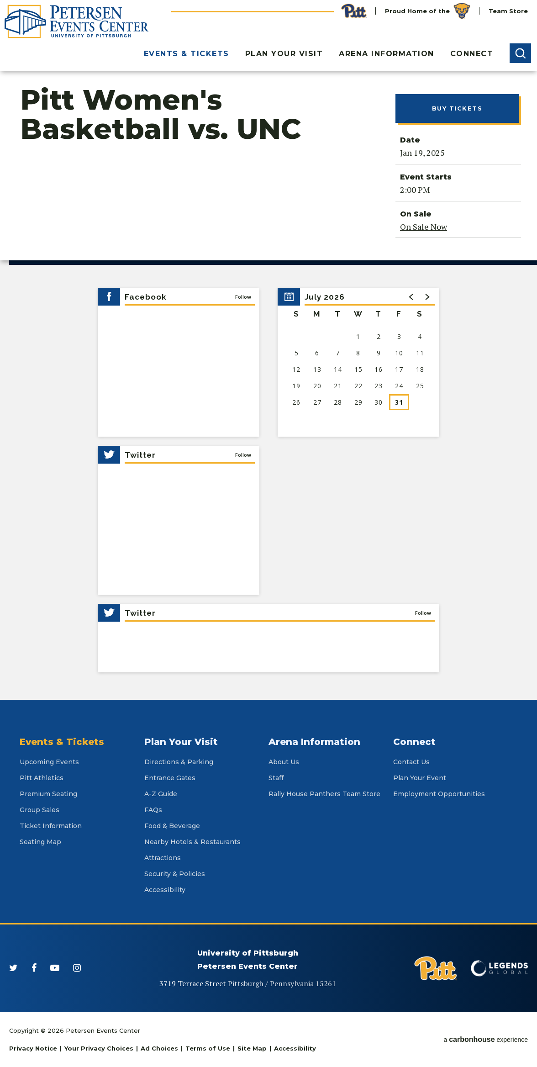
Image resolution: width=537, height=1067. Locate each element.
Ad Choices (159, 1048)
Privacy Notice (33, 1048)
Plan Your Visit (284, 53)
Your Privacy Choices (98, 1048)
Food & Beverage (172, 826)
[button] (520, 53)
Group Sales (39, 810)
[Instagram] (77, 967)
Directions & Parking (178, 762)
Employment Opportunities (439, 794)
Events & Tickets (186, 53)
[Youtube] (54, 967)
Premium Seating (48, 794)
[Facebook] (34, 967)
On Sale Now (423, 226)
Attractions (162, 858)
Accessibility (164, 890)
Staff (276, 778)
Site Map (252, 1048)
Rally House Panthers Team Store (324, 794)
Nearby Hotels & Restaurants (192, 842)
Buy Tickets (457, 108)
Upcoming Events (49, 762)
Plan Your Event (419, 778)
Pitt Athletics (41, 778)
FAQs (153, 810)
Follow (243, 296)
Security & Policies (174, 874)
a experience (485, 1039)
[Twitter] (13, 967)
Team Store (508, 11)
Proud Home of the (427, 11)
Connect (472, 53)
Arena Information (386, 53)
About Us (283, 762)
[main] (268, 385)
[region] (358, 362)
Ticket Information (51, 826)
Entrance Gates (169, 778)
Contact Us (411, 762)
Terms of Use (207, 1048)
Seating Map (40, 842)
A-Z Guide (160, 794)
